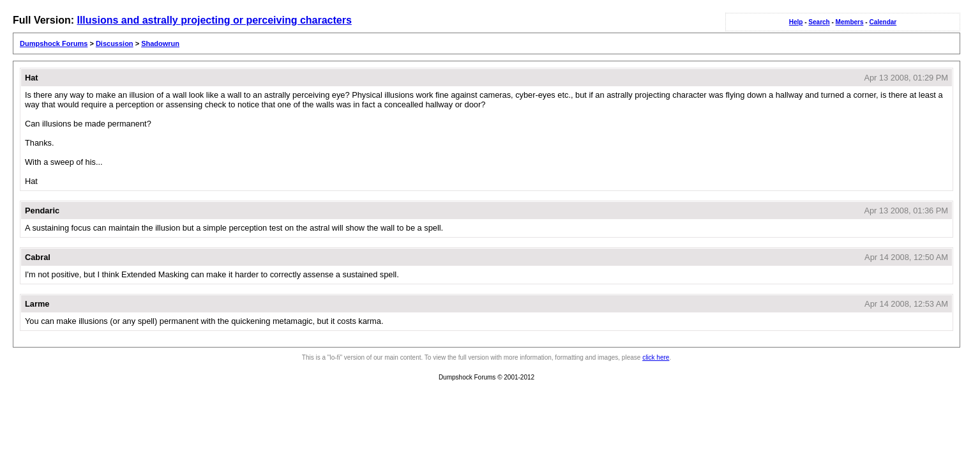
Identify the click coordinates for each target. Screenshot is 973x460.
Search (818, 22)
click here (655, 357)
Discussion (114, 43)
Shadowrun (160, 43)
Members (850, 22)
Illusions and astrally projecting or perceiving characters (214, 20)
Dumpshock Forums (53, 43)
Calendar (882, 22)
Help (796, 22)
